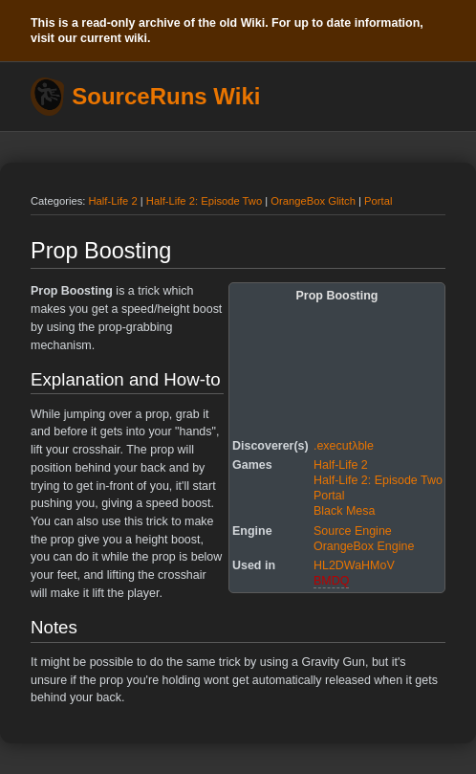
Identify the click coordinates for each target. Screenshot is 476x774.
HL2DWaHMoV (354, 565)
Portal (378, 201)
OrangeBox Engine (364, 546)
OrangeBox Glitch (313, 201)
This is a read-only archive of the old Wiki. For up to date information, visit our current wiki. (227, 30)
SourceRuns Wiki (166, 96)
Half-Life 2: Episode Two (204, 201)
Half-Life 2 (113, 201)
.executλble (344, 446)
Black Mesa (344, 511)
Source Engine (353, 531)
